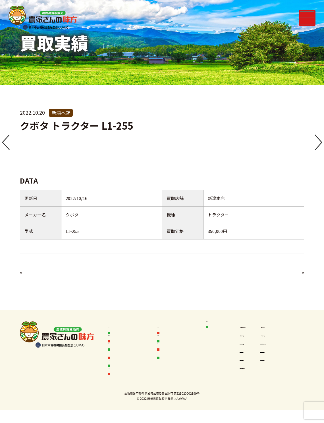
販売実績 (120, 348)
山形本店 (252, 367)
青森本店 (281, 327)
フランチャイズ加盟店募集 (183, 362)
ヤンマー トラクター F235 (271, 272)
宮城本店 (281, 337)
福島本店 (252, 356)
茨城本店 (281, 367)
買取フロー (123, 337)
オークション (174, 337)
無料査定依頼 (125, 379)
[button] (6, 142)
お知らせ (120, 327)
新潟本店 (281, 356)
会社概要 (169, 348)
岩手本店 (252, 347)
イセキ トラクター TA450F (50, 272)
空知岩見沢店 (256, 327)
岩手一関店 (283, 347)
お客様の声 (172, 327)
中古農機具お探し (129, 369)
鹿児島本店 (254, 377)
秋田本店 (252, 337)
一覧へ (162, 272)
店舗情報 (218, 327)
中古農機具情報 (127, 358)
